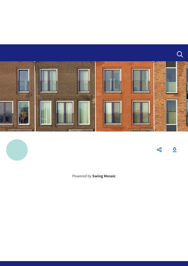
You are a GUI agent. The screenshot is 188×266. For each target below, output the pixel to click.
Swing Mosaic (104, 176)
